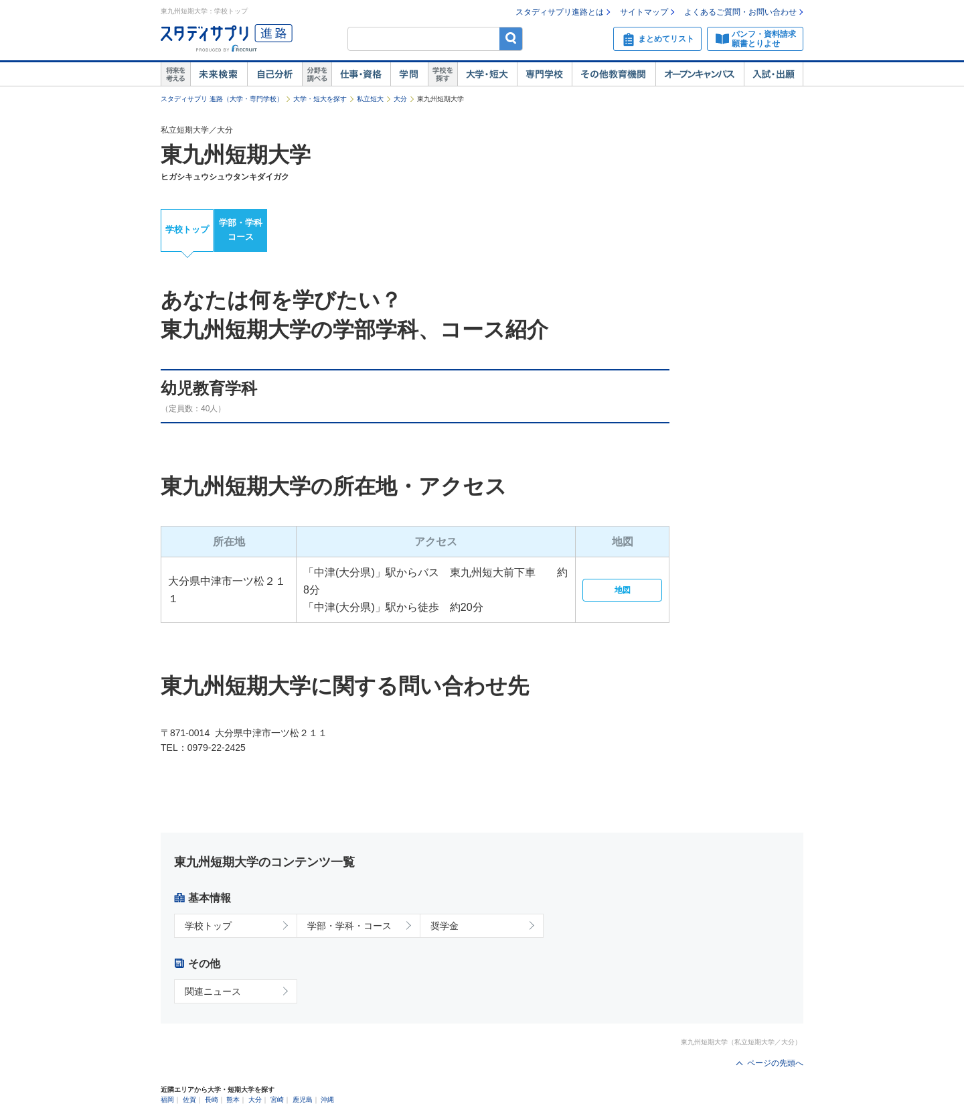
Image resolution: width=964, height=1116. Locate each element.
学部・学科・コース (349, 925)
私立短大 (370, 98)
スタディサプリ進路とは (559, 12)
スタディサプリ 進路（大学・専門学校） (222, 98)
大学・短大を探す (320, 98)
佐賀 (189, 1099)
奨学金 (444, 925)
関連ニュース (213, 991)
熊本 (233, 1099)
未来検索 (218, 74)
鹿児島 (303, 1099)
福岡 (167, 1099)
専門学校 (544, 74)
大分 (400, 98)
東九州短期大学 (236, 155)
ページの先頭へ (775, 1063)
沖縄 (327, 1099)
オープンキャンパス (699, 74)
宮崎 (277, 1099)
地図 (623, 590)
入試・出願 (773, 74)
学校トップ (187, 229)
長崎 (211, 1099)
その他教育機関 (613, 74)
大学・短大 (487, 74)
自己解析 (274, 74)
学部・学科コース (240, 230)
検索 (511, 38)
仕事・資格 (360, 74)
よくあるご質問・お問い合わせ (740, 12)
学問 (409, 74)
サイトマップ (644, 12)
